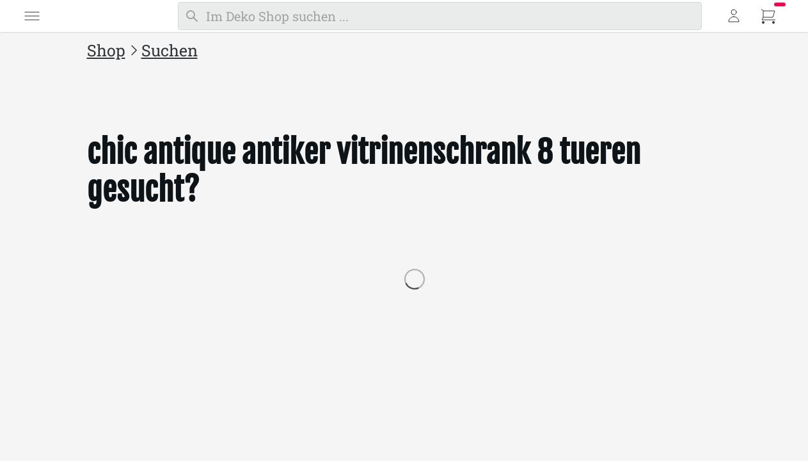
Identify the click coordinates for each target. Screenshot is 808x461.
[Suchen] (440, 16)
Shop (106, 50)
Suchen (169, 50)
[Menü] (32, 16)
